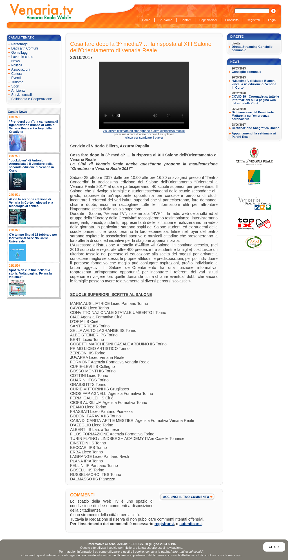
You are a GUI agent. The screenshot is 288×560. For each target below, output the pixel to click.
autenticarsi (191, 523)
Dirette (237, 36)
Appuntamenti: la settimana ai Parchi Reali (254, 135)
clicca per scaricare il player (144, 137)
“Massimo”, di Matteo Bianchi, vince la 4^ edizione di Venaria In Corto (254, 84)
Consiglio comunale (246, 71)
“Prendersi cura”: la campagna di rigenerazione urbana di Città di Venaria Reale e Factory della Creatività (33, 126)
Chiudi (274, 546)
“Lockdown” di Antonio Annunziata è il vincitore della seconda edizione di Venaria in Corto (31, 165)
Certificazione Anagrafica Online (255, 128)
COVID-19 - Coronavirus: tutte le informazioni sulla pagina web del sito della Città (255, 100)
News (235, 61)
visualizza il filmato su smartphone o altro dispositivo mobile (144, 130)
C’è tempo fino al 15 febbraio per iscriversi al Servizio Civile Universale (33, 238)
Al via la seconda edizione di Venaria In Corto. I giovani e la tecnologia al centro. (31, 202)
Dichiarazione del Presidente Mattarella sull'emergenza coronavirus (253, 116)
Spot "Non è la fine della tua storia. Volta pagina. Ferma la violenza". (30, 273)
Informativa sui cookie (187, 551)
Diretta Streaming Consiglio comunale (252, 48)
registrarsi (164, 523)
